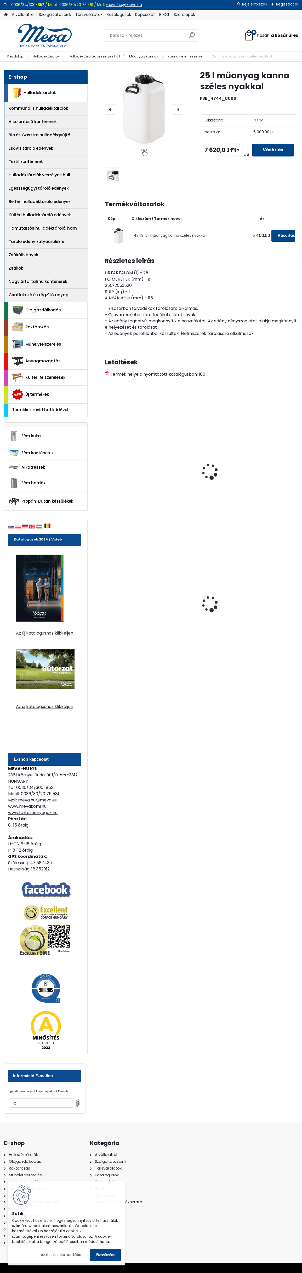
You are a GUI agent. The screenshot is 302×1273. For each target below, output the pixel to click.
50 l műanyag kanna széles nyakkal (261, 474)
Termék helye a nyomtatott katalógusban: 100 (155, 374)
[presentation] (110, 109)
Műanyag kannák (143, 56)
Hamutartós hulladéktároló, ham (43, 228)
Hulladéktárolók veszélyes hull (94, 56)
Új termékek (30, 394)
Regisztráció (287, 4)
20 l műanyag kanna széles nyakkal (130, 474)
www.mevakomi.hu (27, 806)
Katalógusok (119, 14)
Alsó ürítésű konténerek (33, 121)
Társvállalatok (88, 14)
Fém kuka (24, 436)
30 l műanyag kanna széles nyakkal (195, 474)
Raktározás (30, 327)
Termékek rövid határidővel (40, 409)
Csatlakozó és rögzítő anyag (39, 295)
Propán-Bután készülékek (40, 501)
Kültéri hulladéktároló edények (40, 215)
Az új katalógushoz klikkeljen (44, 633)
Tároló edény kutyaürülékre (36, 241)
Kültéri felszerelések (38, 377)
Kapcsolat (145, 14)
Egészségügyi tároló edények (39, 188)
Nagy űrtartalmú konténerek (38, 281)
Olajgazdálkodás (36, 310)
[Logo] (40, 35)
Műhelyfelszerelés (36, 344)
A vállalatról (23, 14)
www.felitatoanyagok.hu (33, 813)
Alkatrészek (26, 467)
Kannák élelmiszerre (185, 56)
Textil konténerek (26, 161)
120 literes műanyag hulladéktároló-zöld (129, 605)
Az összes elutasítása (61, 1254)
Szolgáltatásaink (55, 14)
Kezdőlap (15, 56)
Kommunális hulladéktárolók (38, 108)
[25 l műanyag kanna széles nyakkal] (144, 109)
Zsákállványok (23, 255)
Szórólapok (184, 14)
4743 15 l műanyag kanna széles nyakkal (170, 235)
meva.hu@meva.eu (124, 4)
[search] (192, 37)
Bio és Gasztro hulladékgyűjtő (39, 135)
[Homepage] (6, 15)
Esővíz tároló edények (31, 148)
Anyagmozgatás (36, 361)
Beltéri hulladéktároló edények (40, 201)
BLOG (164, 14)
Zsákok (16, 268)
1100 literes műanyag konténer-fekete (261, 605)
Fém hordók (26, 483)
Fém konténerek (31, 453)
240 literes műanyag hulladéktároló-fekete (196, 605)
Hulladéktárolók (46, 56)
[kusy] (234, 150)
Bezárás (105, 1255)
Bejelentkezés (254, 4)
